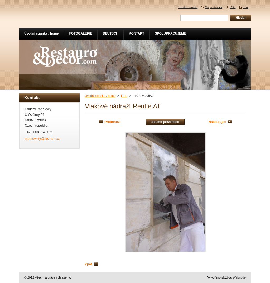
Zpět (88, 264)
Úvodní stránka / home (100, 95)
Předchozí (112, 122)
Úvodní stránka (187, 7)
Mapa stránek (213, 7)
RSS (232, 7)
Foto (124, 95)
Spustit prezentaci (165, 122)
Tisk (245, 7)
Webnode (239, 277)
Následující (217, 122)
